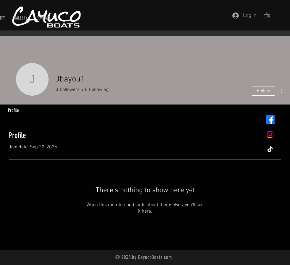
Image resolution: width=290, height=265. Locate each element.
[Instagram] (270, 134)
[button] (270, 15)
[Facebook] (270, 119)
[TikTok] (270, 149)
